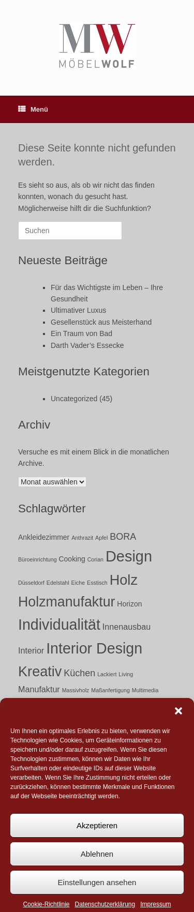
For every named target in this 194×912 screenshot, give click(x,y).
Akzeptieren (97, 835)
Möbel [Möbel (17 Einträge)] (38, 708)
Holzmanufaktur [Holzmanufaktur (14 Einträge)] (66, 602)
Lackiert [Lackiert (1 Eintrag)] (106, 674)
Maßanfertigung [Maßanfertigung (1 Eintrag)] (110, 690)
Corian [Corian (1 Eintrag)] (95, 559)
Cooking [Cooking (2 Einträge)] (72, 559)
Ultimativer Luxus (78, 310)
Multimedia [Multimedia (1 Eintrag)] (145, 690)
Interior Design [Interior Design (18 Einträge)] (94, 648)
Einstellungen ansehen (97, 892)
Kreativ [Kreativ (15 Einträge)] (40, 671)
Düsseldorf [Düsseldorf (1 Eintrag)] (31, 583)
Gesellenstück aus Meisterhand (101, 322)
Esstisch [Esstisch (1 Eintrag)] (97, 583)
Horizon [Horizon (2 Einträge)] (129, 604)
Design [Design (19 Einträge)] (129, 556)
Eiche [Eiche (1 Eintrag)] (78, 583)
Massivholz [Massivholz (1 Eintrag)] (75, 690)
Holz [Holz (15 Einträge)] (124, 580)
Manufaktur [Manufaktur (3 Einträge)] (39, 689)
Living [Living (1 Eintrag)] (125, 674)
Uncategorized (74, 398)
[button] (178, 721)
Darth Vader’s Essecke (87, 345)
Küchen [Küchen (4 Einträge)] (79, 673)
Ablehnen (97, 864)
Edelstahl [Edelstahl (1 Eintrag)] (58, 583)
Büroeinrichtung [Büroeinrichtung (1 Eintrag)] (37, 559)
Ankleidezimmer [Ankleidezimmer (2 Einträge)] (43, 537)
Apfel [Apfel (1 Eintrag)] (101, 538)
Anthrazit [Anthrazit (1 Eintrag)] (82, 538)
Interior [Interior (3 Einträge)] (31, 650)
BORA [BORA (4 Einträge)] (123, 536)
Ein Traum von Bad (81, 333)
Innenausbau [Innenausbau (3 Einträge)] (126, 626)
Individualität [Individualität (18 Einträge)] (59, 624)
